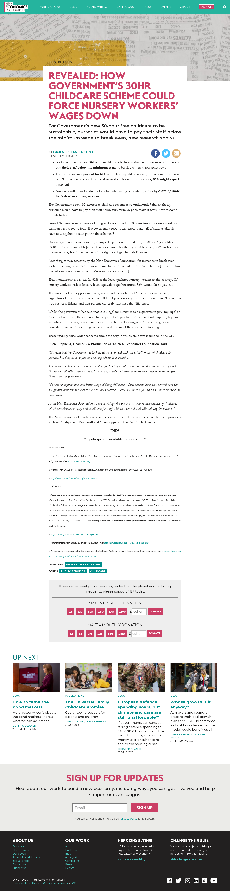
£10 (80, 611)
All (66, 846)
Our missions (21, 850)
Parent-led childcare (83, 564)
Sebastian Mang (129, 748)
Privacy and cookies (55, 883)
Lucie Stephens (65, 152)
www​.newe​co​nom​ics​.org (79, 461)
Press (147, 6)
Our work (18, 846)
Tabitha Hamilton (183, 734)
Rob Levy (86, 152)
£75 (111, 611)
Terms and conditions (26, 883)
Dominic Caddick (24, 725)
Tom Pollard (74, 721)
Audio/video (97, 6)
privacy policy (129, 818)
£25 (90, 611)
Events (165, 6)
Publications (50, 6)
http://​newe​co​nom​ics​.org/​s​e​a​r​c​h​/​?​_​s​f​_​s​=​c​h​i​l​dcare (127, 543)
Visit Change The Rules (186, 859)
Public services (73, 571)
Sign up (145, 807)
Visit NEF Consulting (131, 859)
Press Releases (60, 62)
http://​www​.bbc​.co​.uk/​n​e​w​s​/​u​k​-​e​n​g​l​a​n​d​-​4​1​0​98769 (74, 478)
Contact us (19, 864)
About (185, 6)
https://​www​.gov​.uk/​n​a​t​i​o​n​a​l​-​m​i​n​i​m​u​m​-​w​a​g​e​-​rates (74, 535)
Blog (74, 6)
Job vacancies (21, 860)
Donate (207, 6)
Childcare (98, 571)
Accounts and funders (26, 857)
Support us (19, 868)
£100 (122, 611)
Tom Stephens (95, 721)
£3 (71, 633)
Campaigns (125, 6)
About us (23, 840)
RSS (74, 883)
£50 (101, 611)
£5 (71, 611)
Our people (20, 853)
